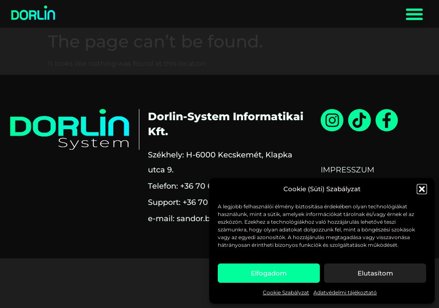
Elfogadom (269, 273)
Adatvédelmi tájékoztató (345, 292)
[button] (422, 189)
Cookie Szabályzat (286, 292)
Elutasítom (375, 273)
